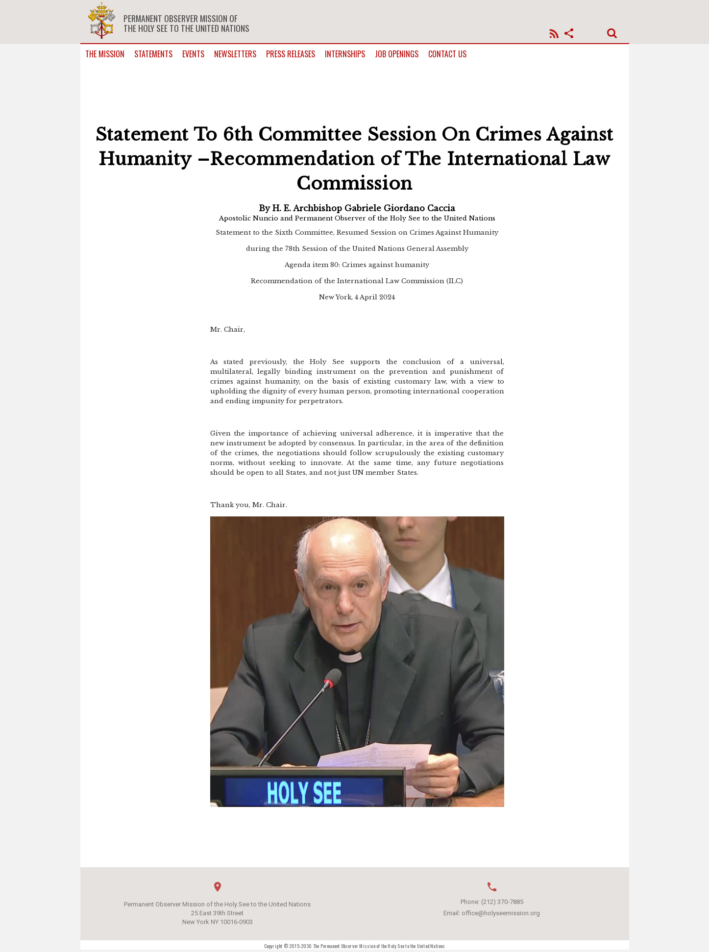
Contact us (447, 54)
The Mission (104, 54)
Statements (153, 54)
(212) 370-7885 (502, 901)
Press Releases (290, 54)
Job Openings (396, 54)
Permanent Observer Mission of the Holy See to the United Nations (186, 23)
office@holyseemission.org (501, 913)
